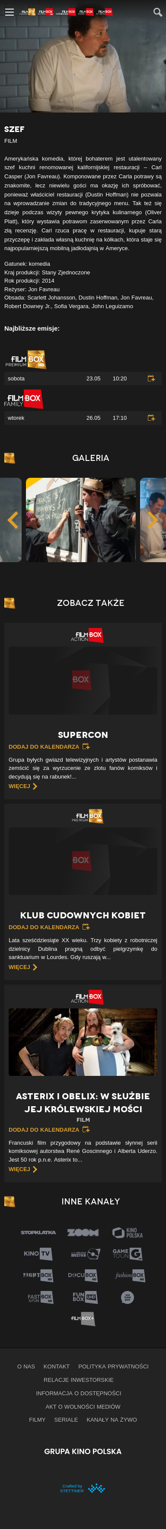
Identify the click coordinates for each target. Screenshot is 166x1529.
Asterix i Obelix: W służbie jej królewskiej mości (83, 1107)
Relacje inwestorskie (79, 1379)
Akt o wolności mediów (82, 1406)
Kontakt (57, 1366)
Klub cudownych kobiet (83, 915)
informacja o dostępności (78, 1393)
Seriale (66, 1419)
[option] (81, 520)
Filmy (37, 1419)
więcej (19, 785)
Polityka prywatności (113, 1366)
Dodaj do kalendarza (44, 746)
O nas (26, 1366)
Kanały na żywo (111, 1419)
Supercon (83, 735)
